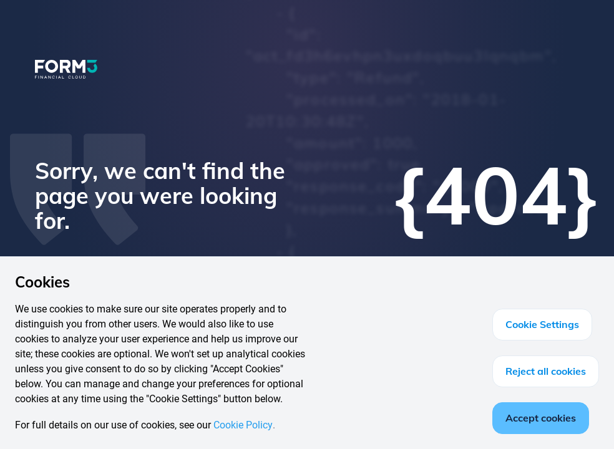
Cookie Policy (243, 425)
